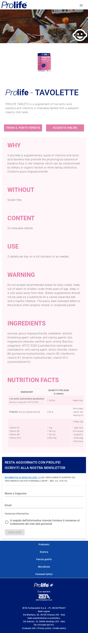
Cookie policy (59, 628)
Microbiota (44, 566)
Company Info (29, 628)
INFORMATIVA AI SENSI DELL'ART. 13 (23, 477)
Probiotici (44, 544)
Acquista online (65, 127)
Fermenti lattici (44, 574)
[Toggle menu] (81, 5)
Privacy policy (44, 628)
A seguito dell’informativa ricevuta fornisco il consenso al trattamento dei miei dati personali (45, 522)
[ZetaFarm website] (44, 600)
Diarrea (44, 552)
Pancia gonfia (44, 559)
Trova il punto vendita (23, 127)
